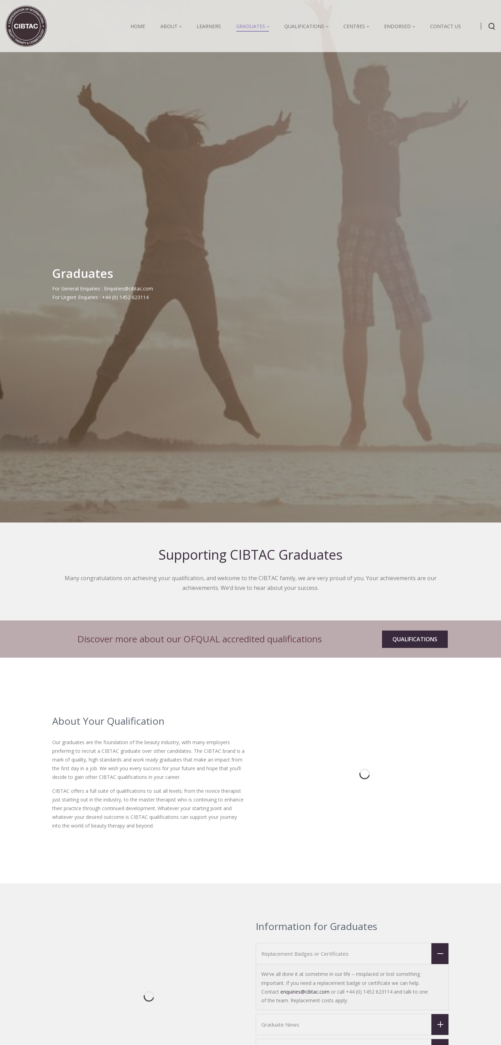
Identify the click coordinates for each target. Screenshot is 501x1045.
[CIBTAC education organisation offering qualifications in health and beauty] (26, 26)
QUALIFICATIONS (414, 639)
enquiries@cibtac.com (304, 991)
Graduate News (354, 1024)
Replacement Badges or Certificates (354, 953)
